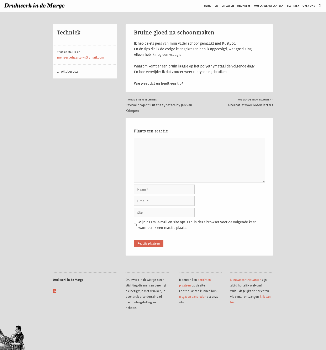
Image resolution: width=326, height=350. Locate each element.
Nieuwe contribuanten (245, 279)
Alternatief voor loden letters (250, 102)
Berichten (211, 5)
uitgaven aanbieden (192, 296)
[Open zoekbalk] (318, 6)
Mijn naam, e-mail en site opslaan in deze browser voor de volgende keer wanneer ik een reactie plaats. (197, 225)
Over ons (309, 5)
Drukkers (244, 5)
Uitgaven (227, 5)
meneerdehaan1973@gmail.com (80, 57)
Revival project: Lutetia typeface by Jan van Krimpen (159, 105)
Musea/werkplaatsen (269, 5)
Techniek (293, 5)
